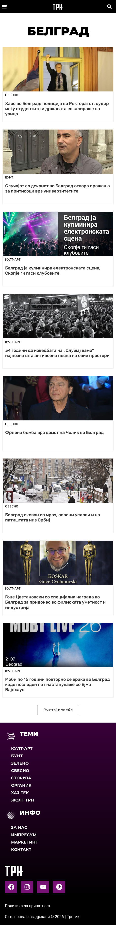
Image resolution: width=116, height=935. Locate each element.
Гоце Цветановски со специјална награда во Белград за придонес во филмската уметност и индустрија (55, 602)
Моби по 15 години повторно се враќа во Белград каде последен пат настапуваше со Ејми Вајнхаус (57, 684)
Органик (21, 785)
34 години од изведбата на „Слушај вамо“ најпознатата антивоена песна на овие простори (57, 353)
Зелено (20, 763)
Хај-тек (20, 792)
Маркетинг (24, 842)
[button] (4, 6)
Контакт (21, 849)
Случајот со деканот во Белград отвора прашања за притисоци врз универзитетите (57, 188)
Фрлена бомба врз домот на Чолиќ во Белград (54, 432)
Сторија (21, 778)
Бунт (17, 756)
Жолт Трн (22, 800)
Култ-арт (22, 748)
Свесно (20, 770)
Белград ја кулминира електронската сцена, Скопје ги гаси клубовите (52, 271)
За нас (19, 827)
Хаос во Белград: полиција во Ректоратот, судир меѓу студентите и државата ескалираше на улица (57, 108)
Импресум (23, 834)
